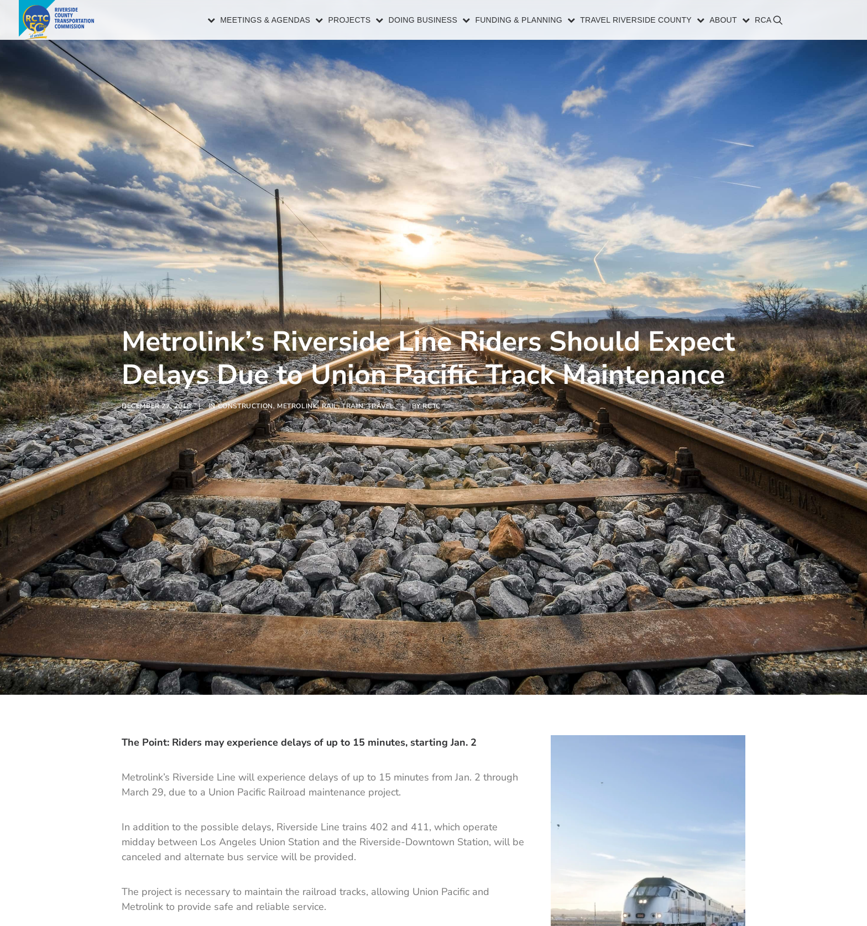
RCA (763, 21)
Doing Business (423, 21)
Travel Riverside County (636, 21)
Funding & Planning (518, 21)
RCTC (431, 381)
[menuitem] (259, 20)
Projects (349, 21)
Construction (245, 381)
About (723, 21)
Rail (330, 381)
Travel (380, 381)
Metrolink (297, 381)
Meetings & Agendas (265, 21)
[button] (833, 25)
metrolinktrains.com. (390, 891)
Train (352, 381)
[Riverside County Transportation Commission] (58, 20)
